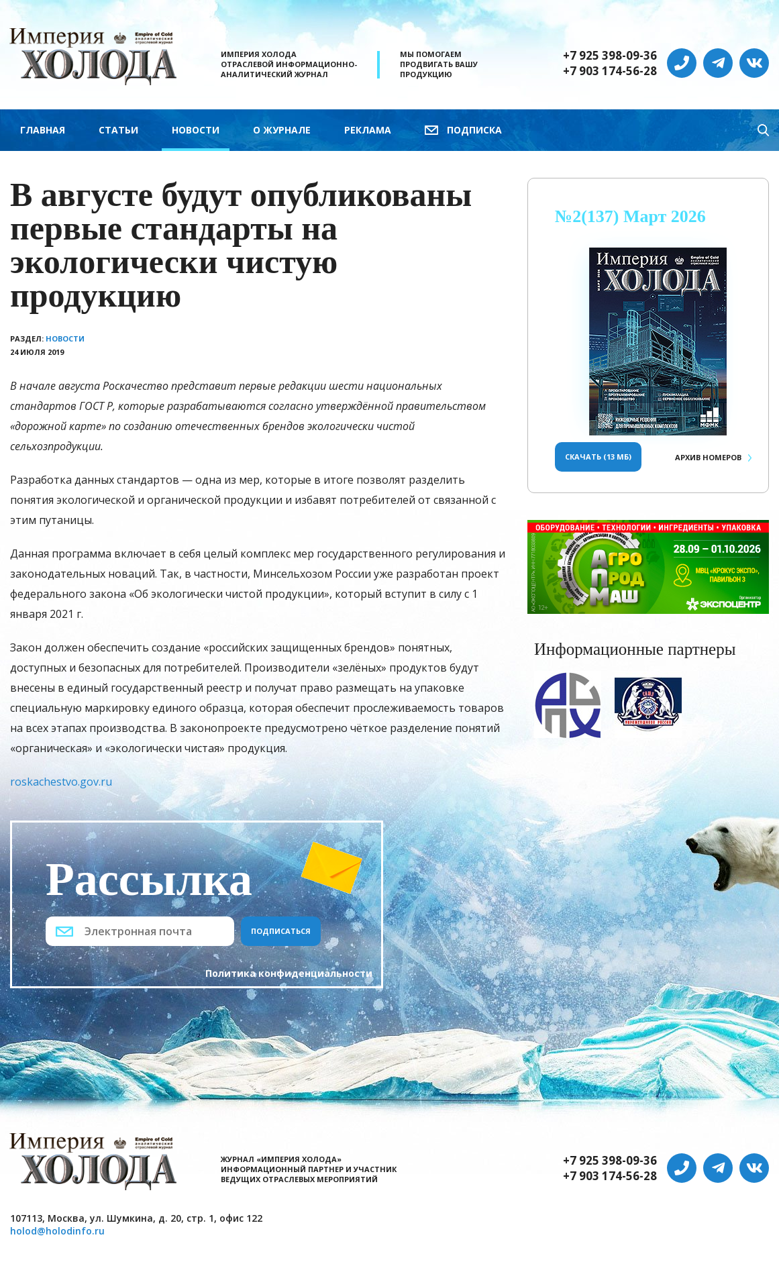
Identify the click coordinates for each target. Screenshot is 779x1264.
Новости (195, 129)
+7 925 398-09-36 (610, 55)
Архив (708, 457)
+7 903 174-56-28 (610, 71)
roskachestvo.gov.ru (61, 781)
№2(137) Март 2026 (630, 216)
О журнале (282, 129)
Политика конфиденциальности (288, 973)
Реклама (367, 129)
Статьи (118, 129)
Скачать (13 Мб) (598, 457)
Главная (42, 129)
